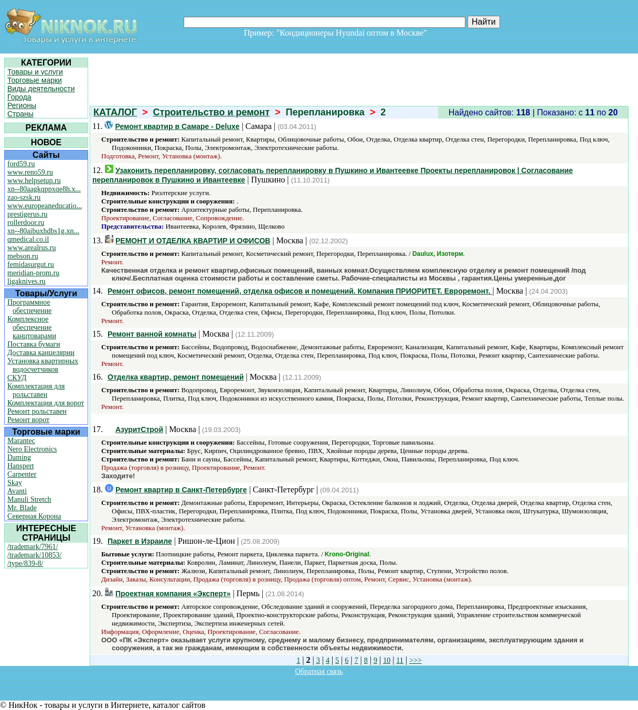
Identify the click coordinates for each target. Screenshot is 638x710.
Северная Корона (34, 516)
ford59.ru (21, 164)
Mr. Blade (22, 508)
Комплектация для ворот (45, 403)
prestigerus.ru (27, 214)
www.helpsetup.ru (34, 181)
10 (386, 660)
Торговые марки (34, 80)
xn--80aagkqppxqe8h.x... (44, 189)
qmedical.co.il (28, 239)
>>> (415, 660)
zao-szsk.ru (23, 197)
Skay (14, 483)
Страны (20, 114)
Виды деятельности (41, 88)
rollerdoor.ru (25, 223)
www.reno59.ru (30, 172)
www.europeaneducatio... (44, 206)
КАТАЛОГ (115, 112)
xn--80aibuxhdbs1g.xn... (43, 231)
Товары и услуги (35, 72)
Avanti (17, 491)
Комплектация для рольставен (36, 390)
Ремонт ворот (28, 420)
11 (399, 660)
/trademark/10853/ (34, 555)
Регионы (21, 105)
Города (19, 97)
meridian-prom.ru (33, 273)
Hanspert (20, 466)
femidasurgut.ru (30, 264)
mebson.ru (22, 256)
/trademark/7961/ (32, 547)
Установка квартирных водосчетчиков (42, 365)
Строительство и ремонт (211, 112)
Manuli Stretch (29, 499)
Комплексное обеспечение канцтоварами (31, 327)
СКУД (16, 378)
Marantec (21, 441)
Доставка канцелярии (41, 353)
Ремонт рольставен (37, 411)
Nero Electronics (32, 449)
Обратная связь (319, 671)
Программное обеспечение (29, 306)
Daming (19, 457)
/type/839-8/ (25, 563)
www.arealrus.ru (31, 248)
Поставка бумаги (33, 344)
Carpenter (21, 474)
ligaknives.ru (26, 281)
